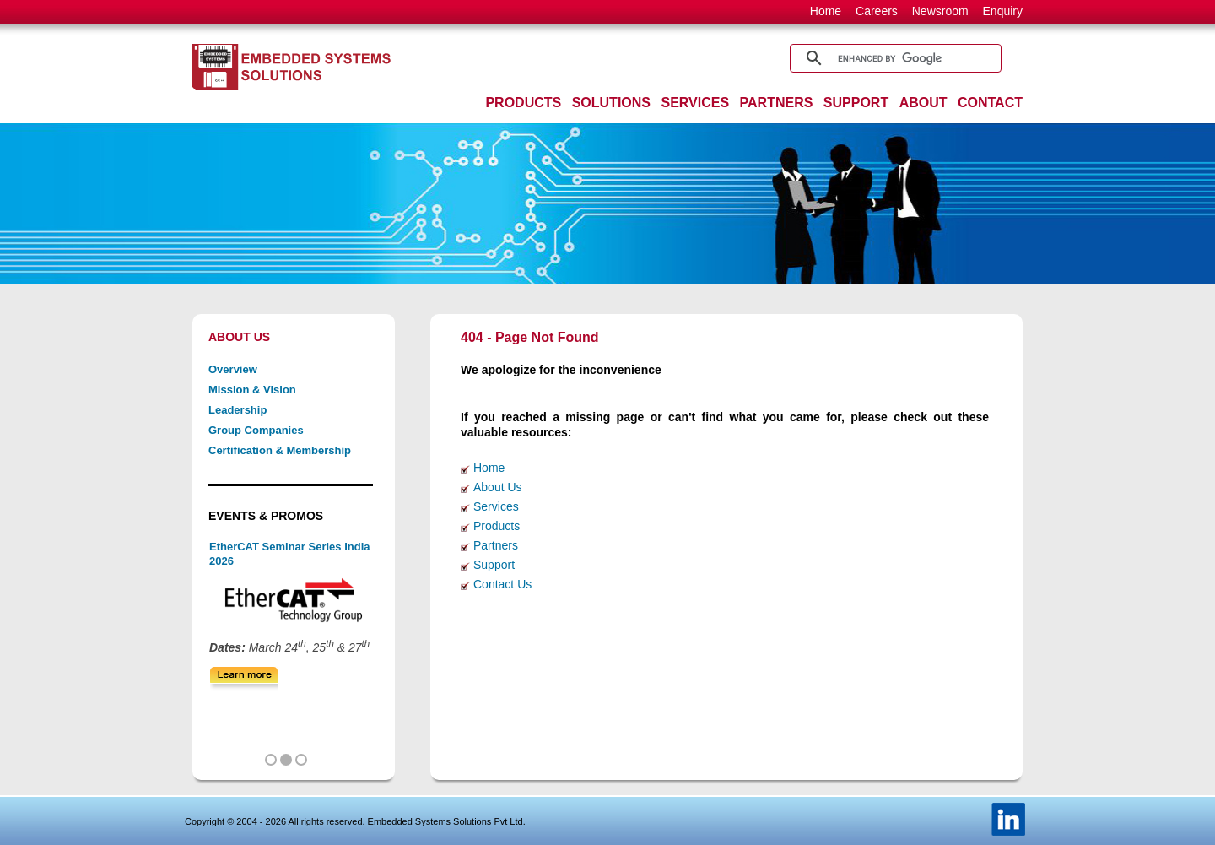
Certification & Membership (279, 450)
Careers (877, 11)
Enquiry (1003, 11)
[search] (893, 58)
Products (496, 526)
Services (496, 506)
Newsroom (940, 11)
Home (825, 11)
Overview (232, 369)
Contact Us (502, 584)
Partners (495, 545)
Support (494, 564)
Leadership (237, 410)
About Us (497, 487)
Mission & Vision (252, 389)
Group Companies (256, 430)
